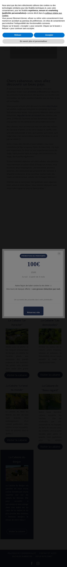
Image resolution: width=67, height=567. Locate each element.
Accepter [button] (49, 35)
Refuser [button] (17, 35)
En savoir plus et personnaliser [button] (33, 41)
